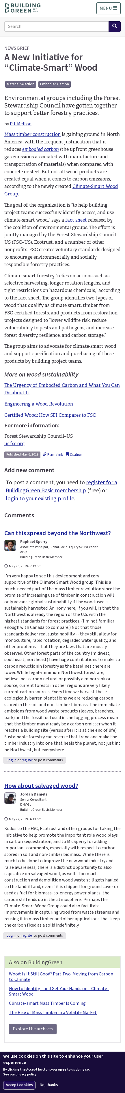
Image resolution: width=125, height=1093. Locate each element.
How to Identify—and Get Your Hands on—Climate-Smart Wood (59, 991)
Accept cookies (19, 1085)
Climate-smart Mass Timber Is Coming (47, 1003)
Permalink (53, 454)
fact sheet (76, 220)
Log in (11, 760)
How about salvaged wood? (41, 785)
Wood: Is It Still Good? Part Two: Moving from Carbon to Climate (61, 977)
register (27, 760)
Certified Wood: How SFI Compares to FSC (50, 415)
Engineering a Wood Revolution (38, 404)
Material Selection (20, 84)
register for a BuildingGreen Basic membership (61, 487)
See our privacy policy (19, 1074)
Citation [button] (73, 454)
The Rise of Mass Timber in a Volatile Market (53, 1012)
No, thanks (49, 1085)
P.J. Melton (20, 124)
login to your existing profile (40, 499)
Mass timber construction (32, 134)
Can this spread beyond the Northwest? (57, 533)
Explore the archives (33, 1029)
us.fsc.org (14, 444)
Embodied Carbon (54, 84)
